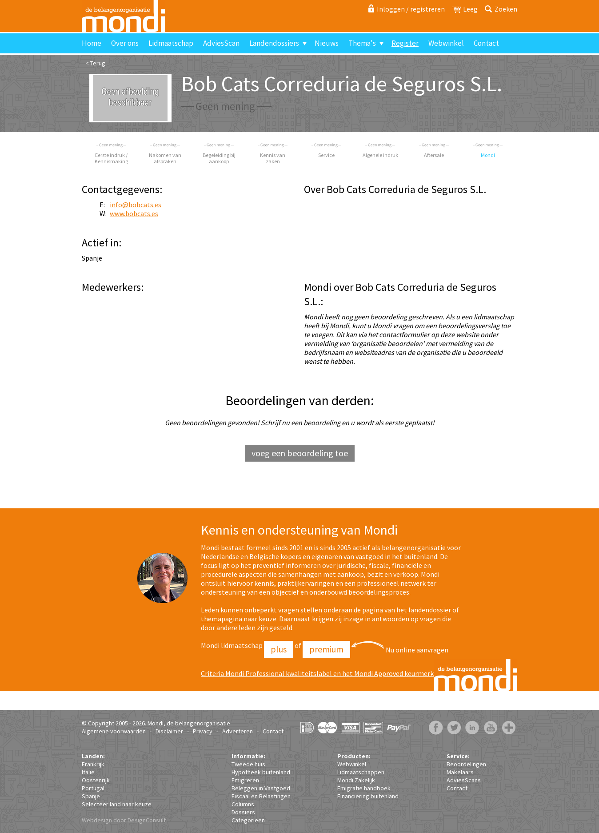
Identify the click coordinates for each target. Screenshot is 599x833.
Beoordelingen (466, 764)
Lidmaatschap (170, 43)
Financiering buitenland (368, 796)
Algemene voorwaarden (114, 731)
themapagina (221, 618)
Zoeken (506, 8)
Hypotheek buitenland (261, 772)
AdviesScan (221, 43)
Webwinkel (446, 43)
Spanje (91, 796)
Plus (279, 649)
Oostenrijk (96, 780)
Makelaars (460, 772)
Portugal (93, 788)
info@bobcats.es (135, 204)
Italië (88, 772)
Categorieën (248, 820)
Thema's (362, 43)
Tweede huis (248, 764)
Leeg (470, 8)
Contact (486, 43)
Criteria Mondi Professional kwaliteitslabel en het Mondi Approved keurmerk (317, 673)
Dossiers (243, 812)
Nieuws (327, 43)
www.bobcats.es (134, 213)
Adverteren (237, 731)
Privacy (202, 731)
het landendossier (423, 609)
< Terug (95, 63)
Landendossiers (274, 43)
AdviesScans (464, 780)
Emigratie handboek (364, 788)
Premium (326, 649)
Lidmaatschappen (360, 772)
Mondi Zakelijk (356, 780)
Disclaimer (169, 731)
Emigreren (245, 780)
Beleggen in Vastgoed (261, 788)
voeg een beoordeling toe (300, 453)
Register (405, 43)
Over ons (125, 43)
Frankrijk (93, 764)
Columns (243, 804)
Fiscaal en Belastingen (261, 796)
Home (91, 43)
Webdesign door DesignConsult (124, 820)
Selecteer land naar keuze (117, 804)
